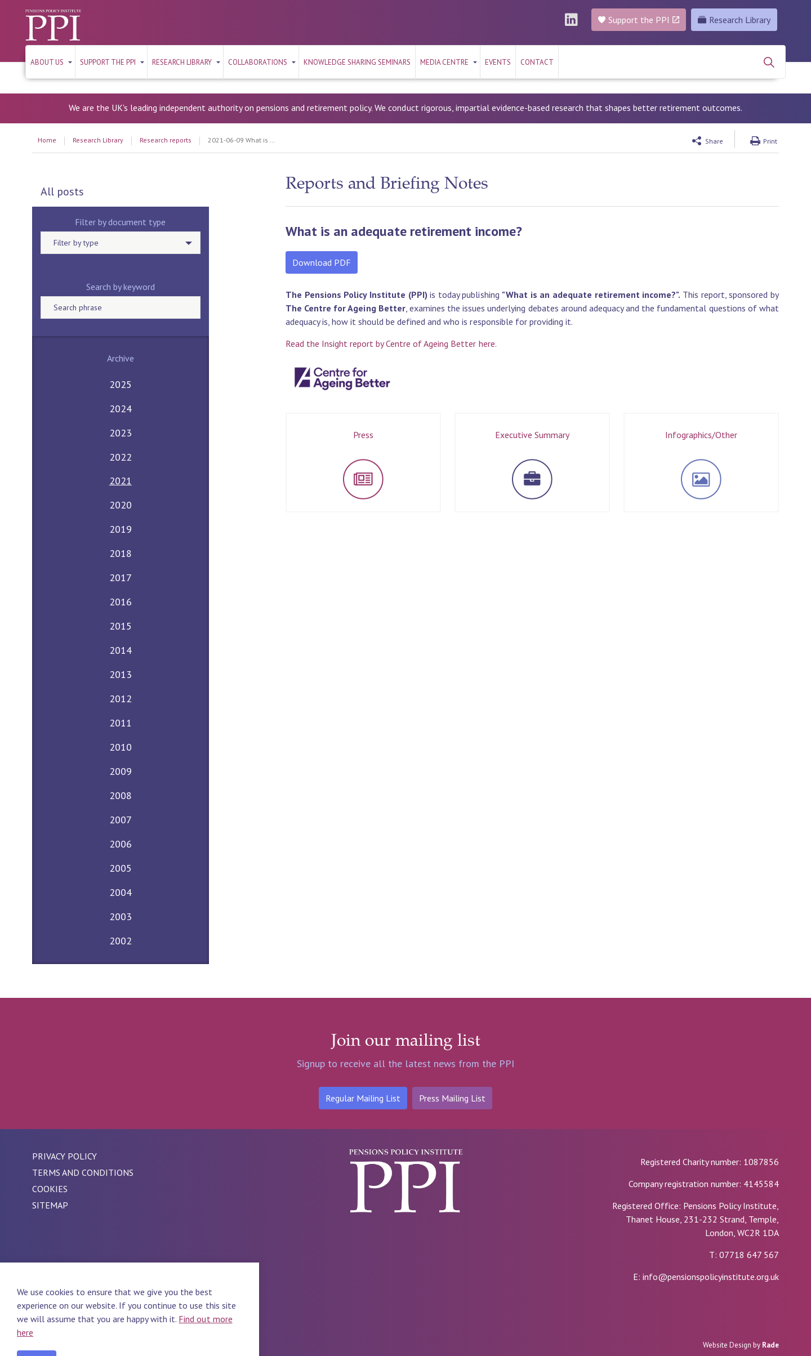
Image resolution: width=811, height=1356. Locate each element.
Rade (770, 1345)
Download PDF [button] (321, 262)
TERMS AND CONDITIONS (82, 1172)
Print (770, 141)
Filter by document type (120, 222)
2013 (120, 674)
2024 (120, 408)
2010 (120, 747)
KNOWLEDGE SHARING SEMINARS (357, 62)
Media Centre (444, 62)
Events (498, 62)
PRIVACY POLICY (64, 1156)
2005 (120, 868)
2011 (120, 722)
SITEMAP (50, 1205)
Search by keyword (120, 286)
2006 (120, 843)
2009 (120, 771)
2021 (120, 480)
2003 (120, 916)
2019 (120, 529)
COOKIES (50, 1188)
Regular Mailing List (363, 1098)
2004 (120, 892)
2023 (120, 432)
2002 (120, 940)
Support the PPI (108, 62)
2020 (120, 504)
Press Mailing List (452, 1098)
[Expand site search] (769, 62)
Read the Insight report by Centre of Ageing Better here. (391, 343)
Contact (537, 62)
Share (714, 141)
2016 (120, 601)
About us (47, 62)
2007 (120, 819)
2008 (120, 795)
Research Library (734, 19)
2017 (120, 577)
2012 (120, 698)
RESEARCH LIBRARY (182, 62)
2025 (120, 384)
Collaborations (257, 62)
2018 (120, 553)
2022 (120, 456)
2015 (120, 625)
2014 (120, 650)
